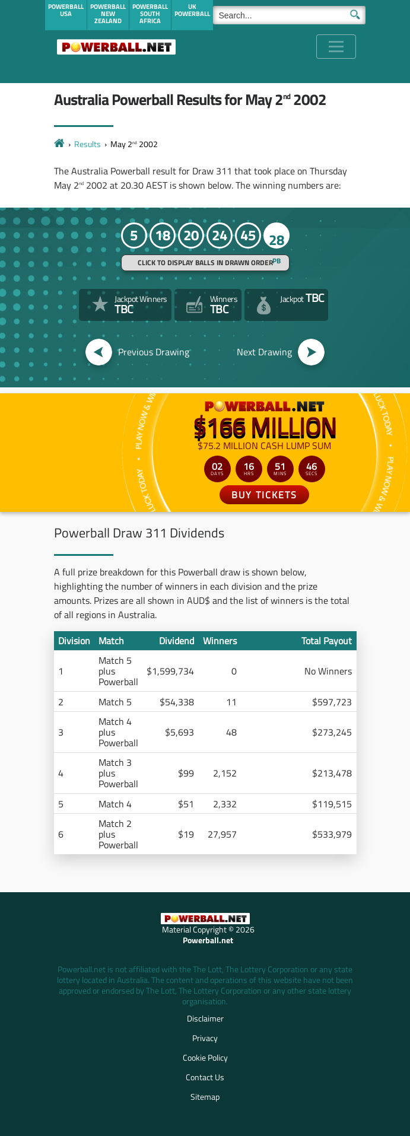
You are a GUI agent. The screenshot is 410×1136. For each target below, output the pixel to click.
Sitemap (205, 1096)
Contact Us (205, 1077)
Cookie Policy (205, 1057)
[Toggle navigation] (336, 46)
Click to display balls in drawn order (205, 262)
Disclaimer (205, 1018)
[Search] (289, 15)
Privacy (205, 1038)
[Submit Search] (355, 13)
